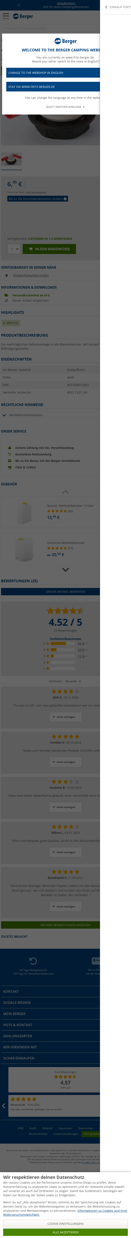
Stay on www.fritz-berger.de (65, 86)
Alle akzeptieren (66, 1232)
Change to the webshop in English (65, 72)
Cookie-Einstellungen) (65, 1224)
